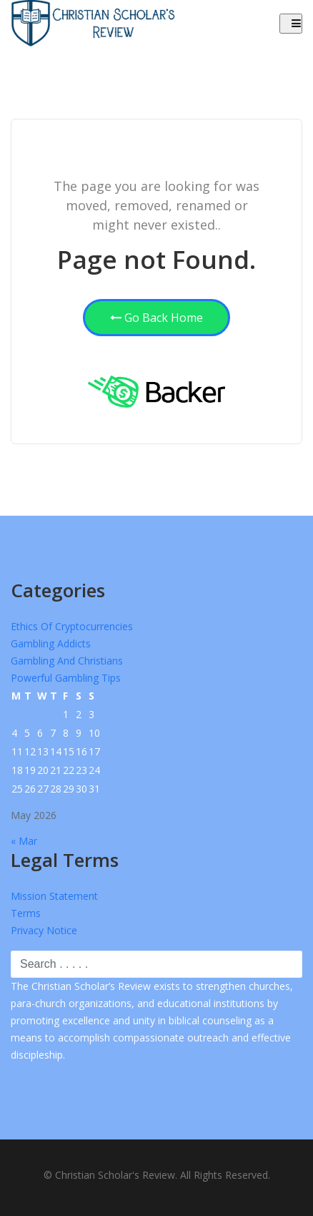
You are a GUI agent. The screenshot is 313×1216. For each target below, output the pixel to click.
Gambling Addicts (51, 643)
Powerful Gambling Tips (66, 678)
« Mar (24, 841)
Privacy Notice (44, 930)
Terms (26, 913)
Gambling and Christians (67, 660)
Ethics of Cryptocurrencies (72, 626)
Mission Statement (54, 896)
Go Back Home (156, 317)
